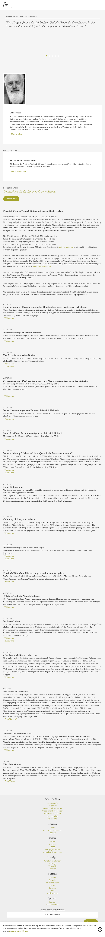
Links (52, 891)
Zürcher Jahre (52, 816)
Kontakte (52, 888)
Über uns (52, 877)
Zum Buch (9, 366)
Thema (52, 828)
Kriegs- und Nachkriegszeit (52, 811)
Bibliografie (52, 819)
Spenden (52, 902)
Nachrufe (52, 833)
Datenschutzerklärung (18, 931)
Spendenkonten (52, 905)
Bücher (52, 842)
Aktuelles (52, 880)
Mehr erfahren (17, 134)
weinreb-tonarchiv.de (42, 266)
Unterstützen (11, 199)
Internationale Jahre (52, 814)
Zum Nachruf (10, 719)
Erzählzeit (52, 869)
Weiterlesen (9, 318)
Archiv (52, 885)
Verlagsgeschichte (52, 849)
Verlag (52, 847)
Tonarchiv (52, 866)
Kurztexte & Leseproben (52, 830)
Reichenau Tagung (18, 171)
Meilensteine (52, 893)
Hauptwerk (52, 806)
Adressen (52, 844)
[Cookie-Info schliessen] (100, 929)
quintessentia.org (66, 247)
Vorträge (52, 863)
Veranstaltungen (52, 883)
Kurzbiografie (52, 803)
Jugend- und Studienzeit (52, 808)
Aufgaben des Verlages (52, 852)
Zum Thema (10, 781)
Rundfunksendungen (52, 861)
